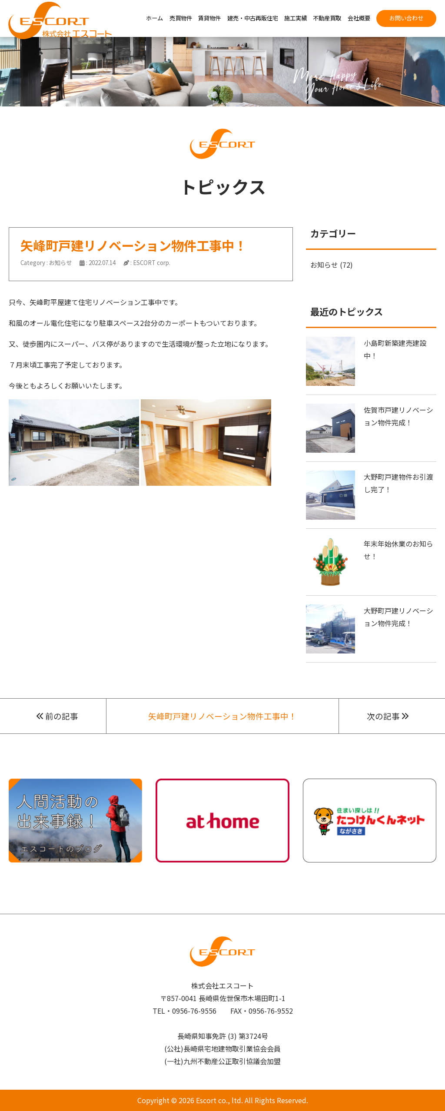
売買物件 (180, 18)
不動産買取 (327, 18)
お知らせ (60, 263)
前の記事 (57, 716)
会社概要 (359, 18)
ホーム (154, 18)
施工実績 (295, 18)
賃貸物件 (209, 18)
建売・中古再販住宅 (252, 18)
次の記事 (387, 716)
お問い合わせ (406, 18)
